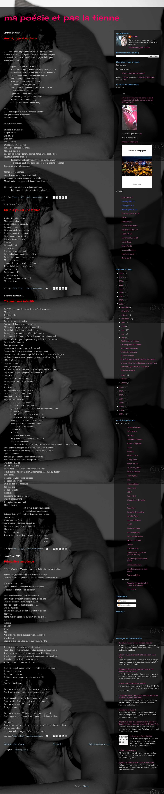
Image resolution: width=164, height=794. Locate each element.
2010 (121, 414)
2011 (121, 410)
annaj (129, 480)
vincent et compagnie (130, 142)
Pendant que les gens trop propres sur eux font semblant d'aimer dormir (136, 670)
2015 (121, 395)
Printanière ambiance (19, 561)
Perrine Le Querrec (134, 444)
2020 (121, 296)
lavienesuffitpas (133, 484)
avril (123, 338)
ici (125, 79)
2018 (121, 304)
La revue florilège (133, 427)
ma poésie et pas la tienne (61, 17)
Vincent (134, 37)
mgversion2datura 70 (130, 230)
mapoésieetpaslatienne (146, 77)
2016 (121, 391)
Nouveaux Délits (133, 575)
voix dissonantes (133, 532)
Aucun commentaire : (34, 197)
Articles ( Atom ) (21, 750)
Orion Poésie (132, 431)
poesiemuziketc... (133, 548)
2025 (121, 277)
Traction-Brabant (133, 472)
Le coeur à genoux (134, 468)
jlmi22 (129, 524)
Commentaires (124, 605)
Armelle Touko (132, 516)
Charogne (130, 435)
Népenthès (131, 508)
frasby (129, 448)
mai (123, 334)
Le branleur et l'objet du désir (141, 736)
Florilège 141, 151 (129, 202)
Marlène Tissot (132, 456)
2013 (121, 403)
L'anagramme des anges (136, 500)
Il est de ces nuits (127, 356)
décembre (125, 307)
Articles (122, 601)
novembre (125, 311)
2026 (121, 274)
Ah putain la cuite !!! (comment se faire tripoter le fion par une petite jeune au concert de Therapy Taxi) (139, 723)
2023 (121, 285)
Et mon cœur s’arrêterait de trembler (132, 683)
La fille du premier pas (127, 750)
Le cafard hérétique (129, 250)
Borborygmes (132, 476)
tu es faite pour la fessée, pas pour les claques (138, 359)
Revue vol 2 (126, 258)
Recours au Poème (134, 540)
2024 (121, 281)
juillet (123, 326)
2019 (121, 300)
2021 (121, 292)
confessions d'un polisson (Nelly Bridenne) (136, 553)
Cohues (130, 544)
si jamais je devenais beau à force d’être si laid (136, 763)
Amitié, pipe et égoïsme (20, 38)
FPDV (124, 218)
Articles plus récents (15, 744)
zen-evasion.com (133, 528)
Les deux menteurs (134, 565)
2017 (121, 387)
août (123, 322)
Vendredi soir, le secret (127, 710)
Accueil (57, 744)
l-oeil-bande (131, 488)
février (124, 379)
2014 (121, 399)
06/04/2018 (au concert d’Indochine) (135, 367)
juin (123, 330)
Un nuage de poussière (135, 512)
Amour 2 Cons (132, 464)
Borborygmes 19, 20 (129, 210)
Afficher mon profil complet (139, 48)
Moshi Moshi (127, 246)
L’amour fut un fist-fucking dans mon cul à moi (139, 363)
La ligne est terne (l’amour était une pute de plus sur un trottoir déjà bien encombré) (138, 696)
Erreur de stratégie (128, 370)
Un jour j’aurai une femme (22, 210)
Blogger (86, 786)
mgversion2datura (134, 520)
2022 (121, 289)
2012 (121, 406)
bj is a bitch (131, 589)
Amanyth (130, 452)
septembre (125, 319)
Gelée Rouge (126, 242)
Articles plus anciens (99, 744)
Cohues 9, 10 (127, 234)
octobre (124, 315)
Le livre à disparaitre (129, 226)
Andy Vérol (131, 496)
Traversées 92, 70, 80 (130, 238)
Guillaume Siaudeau (134, 439)
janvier (124, 383)
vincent (125, 77)
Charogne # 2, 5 (128, 206)
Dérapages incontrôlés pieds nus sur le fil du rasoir (137, 584)
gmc (128, 504)
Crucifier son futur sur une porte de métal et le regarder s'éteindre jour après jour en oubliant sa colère (137, 100)
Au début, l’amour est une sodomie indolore (135, 643)
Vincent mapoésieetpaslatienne (133, 73)
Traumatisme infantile (19, 301)
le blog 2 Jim (132, 460)
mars (123, 375)
